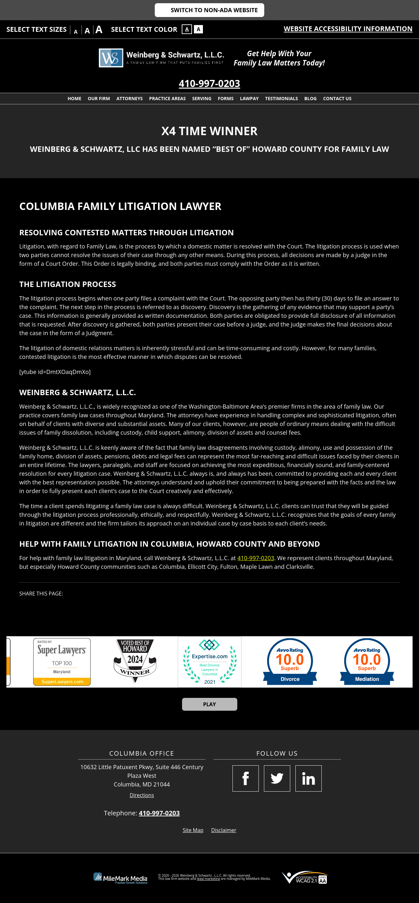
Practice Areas (167, 98)
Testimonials (281, 98)
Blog (310, 98)
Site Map (193, 830)
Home (74, 98)
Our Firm (99, 98)
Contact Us (337, 98)
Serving (201, 98)
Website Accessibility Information (348, 28)
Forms (226, 98)
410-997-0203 (209, 83)
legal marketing (208, 878)
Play (209, 704)
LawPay (249, 98)
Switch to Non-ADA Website (214, 10)
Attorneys (130, 98)
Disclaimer (223, 830)
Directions (142, 795)
